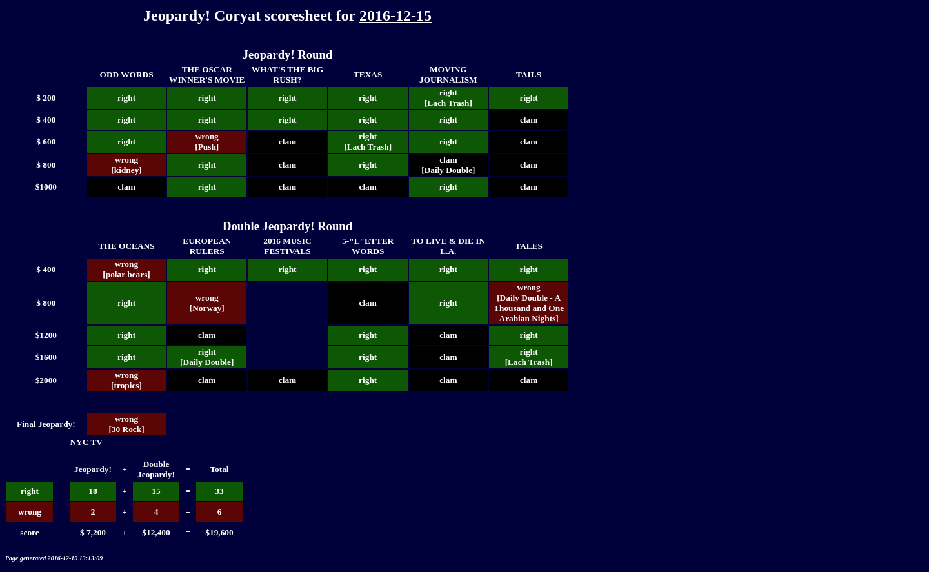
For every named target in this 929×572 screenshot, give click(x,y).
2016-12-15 (395, 15)
